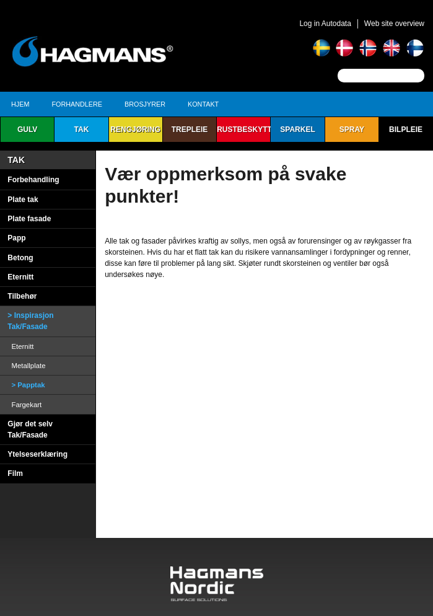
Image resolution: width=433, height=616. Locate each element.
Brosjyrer (145, 104)
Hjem (20, 104)
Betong (20, 257)
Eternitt (20, 277)
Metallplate (28, 365)
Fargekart (26, 404)
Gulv (27, 129)
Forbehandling (33, 179)
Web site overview (394, 23)
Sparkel (297, 129)
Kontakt (203, 104)
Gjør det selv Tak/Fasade (30, 429)
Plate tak (22, 199)
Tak (81, 129)
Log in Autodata (325, 23)
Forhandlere (76, 104)
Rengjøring (135, 129)
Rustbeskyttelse (244, 129)
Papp (16, 238)
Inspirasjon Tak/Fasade (30, 321)
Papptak (31, 385)
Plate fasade (29, 218)
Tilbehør (22, 296)
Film (15, 473)
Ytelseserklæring (37, 454)
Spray (351, 129)
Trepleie (190, 129)
